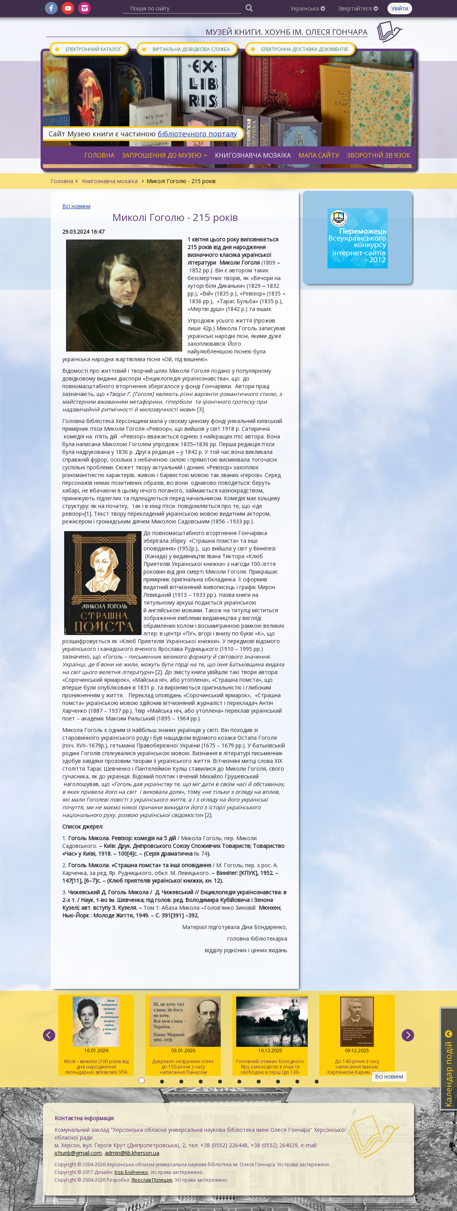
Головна (62, 181)
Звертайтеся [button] (358, 8)
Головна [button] (99, 155)
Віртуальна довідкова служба (185, 49)
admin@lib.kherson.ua (132, 1153)
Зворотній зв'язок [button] (378, 155)
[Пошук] (249, 7)
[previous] (49, 1035)
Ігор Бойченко (131, 1172)
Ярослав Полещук (151, 1180)
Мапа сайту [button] (318, 155)
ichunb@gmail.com (78, 1153)
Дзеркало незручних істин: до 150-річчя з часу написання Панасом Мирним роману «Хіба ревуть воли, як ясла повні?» (183, 1036)
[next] (408, 1035)
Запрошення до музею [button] (164, 155)
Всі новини (76, 206)
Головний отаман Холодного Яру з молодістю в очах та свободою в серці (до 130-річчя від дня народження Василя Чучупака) (270, 1036)
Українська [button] (307, 8)
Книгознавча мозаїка (109, 181)
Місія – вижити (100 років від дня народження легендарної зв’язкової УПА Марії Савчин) (96, 1036)
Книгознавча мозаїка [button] (253, 155)
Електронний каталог (87, 49)
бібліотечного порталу (197, 133)
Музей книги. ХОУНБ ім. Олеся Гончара (287, 32)
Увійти (399, 8)
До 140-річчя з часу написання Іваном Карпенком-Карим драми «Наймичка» (357, 1036)
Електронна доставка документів (299, 49)
